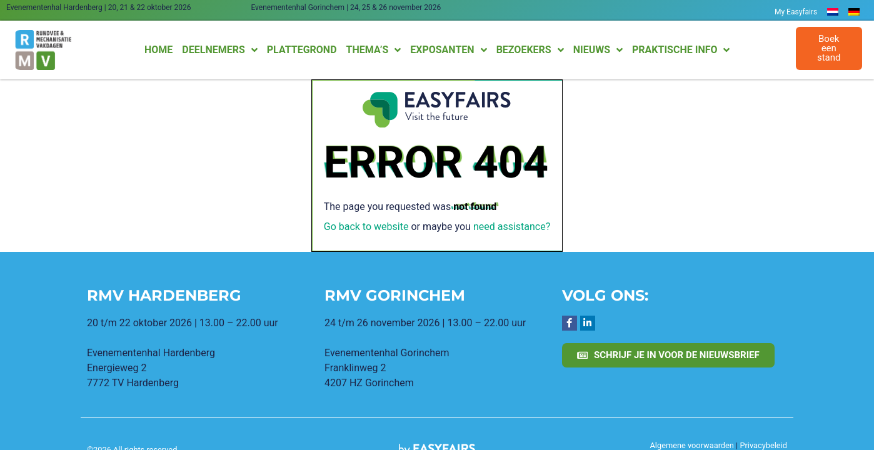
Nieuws (598, 50)
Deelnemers (219, 50)
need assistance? (511, 226)
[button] (829, 48)
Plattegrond (302, 50)
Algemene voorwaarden (691, 445)
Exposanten (448, 50)
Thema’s (373, 50)
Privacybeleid (763, 445)
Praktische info (681, 50)
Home (158, 50)
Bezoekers (530, 50)
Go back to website (366, 226)
